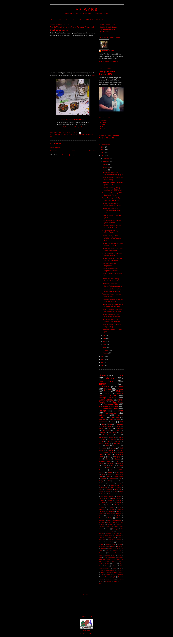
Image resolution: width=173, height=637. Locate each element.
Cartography (119, 424)
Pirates (119, 502)
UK (101, 581)
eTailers (60, 20)
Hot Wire (120, 450)
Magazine (117, 443)
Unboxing (105, 452)
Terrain (72, 134)
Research (101, 518)
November (106, 161)
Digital (100, 489)
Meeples (107, 566)
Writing (110, 524)
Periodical (110, 515)
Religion (121, 572)
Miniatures (111, 378)
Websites (102, 420)
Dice (118, 420)
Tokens (108, 522)
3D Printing (102, 448)
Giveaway (101, 537)
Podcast (101, 570)
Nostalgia (102, 411)
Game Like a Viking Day (106, 559)
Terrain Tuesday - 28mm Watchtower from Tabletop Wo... (111, 238)
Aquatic (113, 546)
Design (110, 474)
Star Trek (117, 504)
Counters (101, 555)
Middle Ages (114, 566)
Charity (112, 487)
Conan (110, 552)
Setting (110, 518)
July (104, 335)
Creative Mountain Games (108, 27)
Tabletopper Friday (111, 404)
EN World (108, 533)
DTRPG (102, 124)
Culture (108, 555)
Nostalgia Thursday (107, 398)
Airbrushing (114, 526)
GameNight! (118, 535)
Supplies (113, 577)
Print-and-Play (70, 20)
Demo (108, 459)
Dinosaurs (101, 533)
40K (108, 546)
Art (118, 435)
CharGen (109, 500)
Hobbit (108, 481)
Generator (102, 513)
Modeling (119, 391)
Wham (100, 583)
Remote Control (110, 542)
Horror (119, 561)
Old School (118, 411)
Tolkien (109, 454)
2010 (103, 365)
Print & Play (120, 570)
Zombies (103, 494)
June (104, 338)
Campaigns (115, 529)
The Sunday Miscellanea (109, 409)
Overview (101, 542)
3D (100, 459)
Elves (119, 507)
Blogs (116, 548)
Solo (113, 574)
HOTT (112, 465)
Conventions (103, 422)
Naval (118, 441)
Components (102, 552)
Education (121, 494)
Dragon (117, 459)
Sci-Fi (118, 426)
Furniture (118, 500)
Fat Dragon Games (107, 496)
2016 (103, 150)
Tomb (113, 579)
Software (101, 544)
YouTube (53, 136)
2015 (103, 153)
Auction (111, 483)
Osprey (101, 515)
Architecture (110, 507)
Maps (110, 424)
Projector (103, 572)
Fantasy (106, 430)
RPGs (107, 393)
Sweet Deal (120, 428)
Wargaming (102, 546)
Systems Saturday (106, 400)
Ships (108, 504)
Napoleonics (102, 539)
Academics (118, 524)
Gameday (102, 470)
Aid (123, 485)
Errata (100, 557)
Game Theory (108, 535)
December (106, 158)
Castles (110, 450)
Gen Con (102, 502)
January (105, 353)
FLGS (105, 557)
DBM (114, 555)
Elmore (119, 555)
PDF (108, 457)
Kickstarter (103, 415)
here (93, 75)
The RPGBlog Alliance (86, 631)
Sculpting (112, 437)
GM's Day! (89, 20)
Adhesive (101, 526)
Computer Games (118, 476)
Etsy (107, 485)
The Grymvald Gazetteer (108, 29)
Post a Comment (55, 148)
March (105, 347)
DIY (120, 478)
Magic (119, 537)
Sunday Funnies (105, 577)
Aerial (107, 526)
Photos (101, 498)
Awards (110, 548)
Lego (100, 446)
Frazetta (119, 557)
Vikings (121, 491)
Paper (117, 430)
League (114, 563)
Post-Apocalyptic (110, 570)
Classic (108, 476)
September (106, 167)
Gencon (119, 511)
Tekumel (101, 579)
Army (103, 474)
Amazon (101, 507)
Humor (101, 428)
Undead (115, 522)
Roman (103, 483)
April (104, 344)
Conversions (118, 552)
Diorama (113, 439)
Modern (119, 496)
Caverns (101, 500)
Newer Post (53, 151)
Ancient (113, 448)
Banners (101, 529)
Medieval (102, 433)
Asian (120, 526)
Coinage (111, 531)
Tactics (120, 577)
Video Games (117, 581)
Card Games (118, 402)
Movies (101, 491)
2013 (103, 356)
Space (115, 491)
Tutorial (120, 387)
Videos (90, 134)
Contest (103, 478)
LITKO (100, 563)
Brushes (108, 529)
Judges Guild (111, 537)
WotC (103, 524)
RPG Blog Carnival (112, 572)
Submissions (120, 574)
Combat (119, 487)
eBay (114, 452)
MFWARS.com (79, 120)
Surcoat (120, 544)
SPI (102, 574)
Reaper (101, 504)
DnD (103, 424)
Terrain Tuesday (66, 120)
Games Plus (110, 511)
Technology (116, 446)
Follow (81, 20)
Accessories (111, 413)
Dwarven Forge (104, 461)
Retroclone (119, 542)
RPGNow (103, 122)
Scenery (107, 391)
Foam (117, 461)
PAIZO (102, 126)
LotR (122, 481)
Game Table (107, 426)
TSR (107, 446)
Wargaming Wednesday (108, 406)
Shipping (107, 574)
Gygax (101, 463)
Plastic (119, 515)
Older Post (92, 151)
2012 (103, 359)
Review (120, 389)
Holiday (111, 502)
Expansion (102, 509)
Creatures (112, 494)
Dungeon (102, 437)
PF (120, 568)
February (106, 350)
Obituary (118, 513)
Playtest (108, 491)
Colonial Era (117, 550)
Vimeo (122, 522)
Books (118, 467)
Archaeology (120, 546)
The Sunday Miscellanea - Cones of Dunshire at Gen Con (111, 210)
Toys (122, 433)
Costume (119, 531)
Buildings (115, 417)
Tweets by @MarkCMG (106, 138)
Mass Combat (115, 485)
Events (111, 420)
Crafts (122, 422)
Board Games (107, 381)
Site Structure (100, 20)
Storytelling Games (110, 544)
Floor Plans (112, 557)
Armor (107, 498)
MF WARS (87, 9)
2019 (103, 147)
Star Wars (110, 463)
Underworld (108, 581)
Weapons (120, 463)
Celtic (107, 550)
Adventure (112, 433)
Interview (115, 481)
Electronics (109, 489)
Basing (57, 134)
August (105, 170)
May (104, 341)
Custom (101, 485)
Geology (107, 561)
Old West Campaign (115, 539)
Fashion (111, 509)
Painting (107, 389)
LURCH (107, 563)
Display (101, 481)
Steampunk (102, 520)
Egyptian (116, 533)
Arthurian (103, 548)
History (110, 441)
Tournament (120, 579)
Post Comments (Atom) (66, 155)
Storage (110, 472)
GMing (104, 465)
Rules (109, 428)
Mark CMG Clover (107, 50)
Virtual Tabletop (104, 443)
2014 (103, 156)
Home (53, 20)
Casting (119, 483)
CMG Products (116, 498)
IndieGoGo (110, 513)
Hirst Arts (118, 489)
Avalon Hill (104, 487)
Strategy (101, 522)
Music (114, 568)
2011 (103, 362)
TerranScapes (107, 435)
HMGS (113, 561)
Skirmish (118, 518)
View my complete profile (108, 61)
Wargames (104, 386)
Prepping (64, 134)
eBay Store (103, 120)
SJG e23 (102, 129)
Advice (109, 467)
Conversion (112, 478)
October (105, 164)
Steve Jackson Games (114, 520)
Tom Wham (120, 472)
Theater (108, 579)
